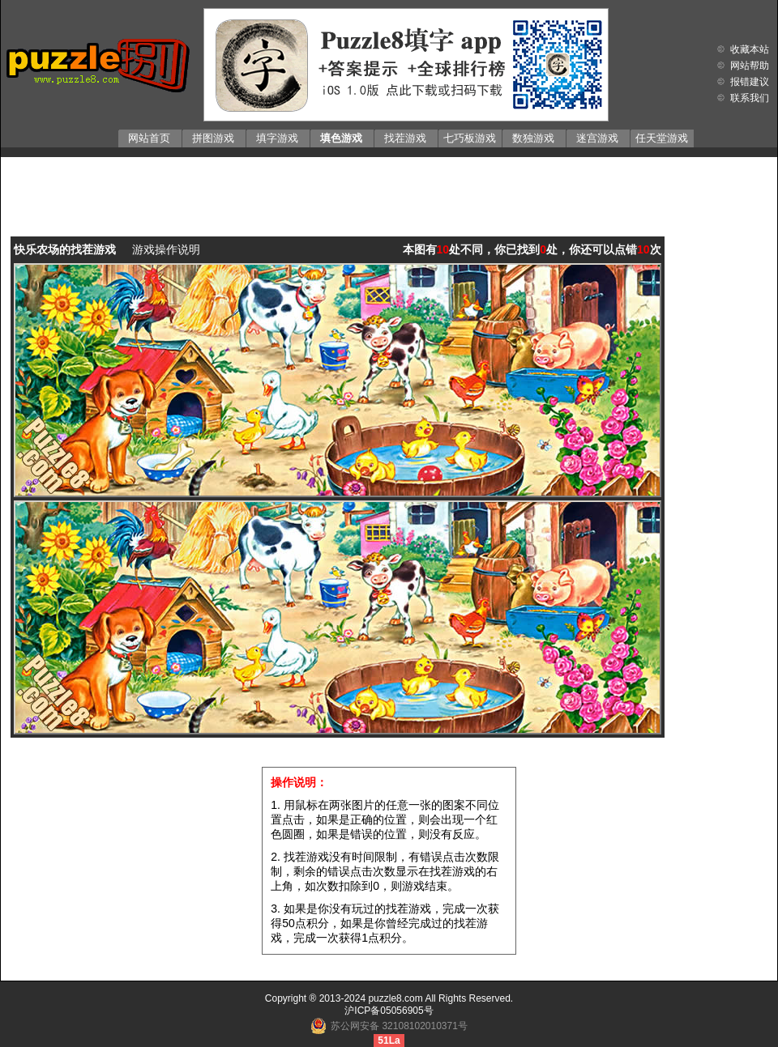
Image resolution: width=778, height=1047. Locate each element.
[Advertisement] (389, 185)
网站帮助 (749, 65)
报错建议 (749, 81)
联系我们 (749, 98)
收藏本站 (749, 49)
